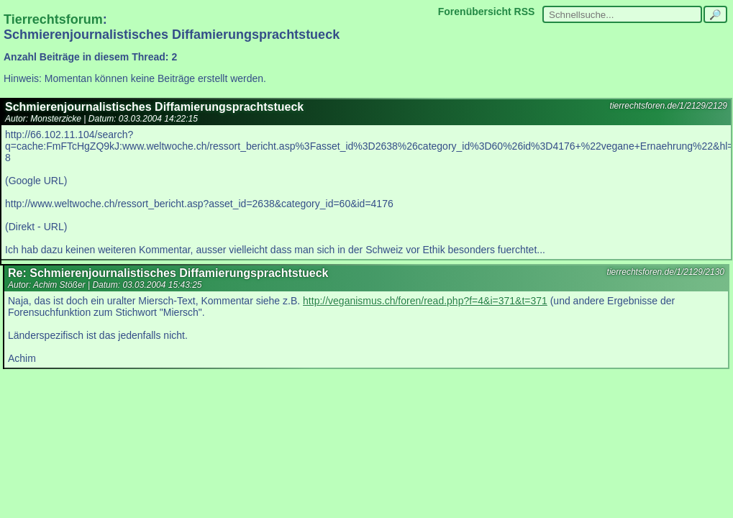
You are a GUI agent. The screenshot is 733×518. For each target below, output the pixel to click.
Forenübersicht (474, 11)
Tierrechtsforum (53, 19)
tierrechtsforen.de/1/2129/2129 (668, 106)
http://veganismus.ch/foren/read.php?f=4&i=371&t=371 (425, 300)
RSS (524, 11)
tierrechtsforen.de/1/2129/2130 (665, 272)
